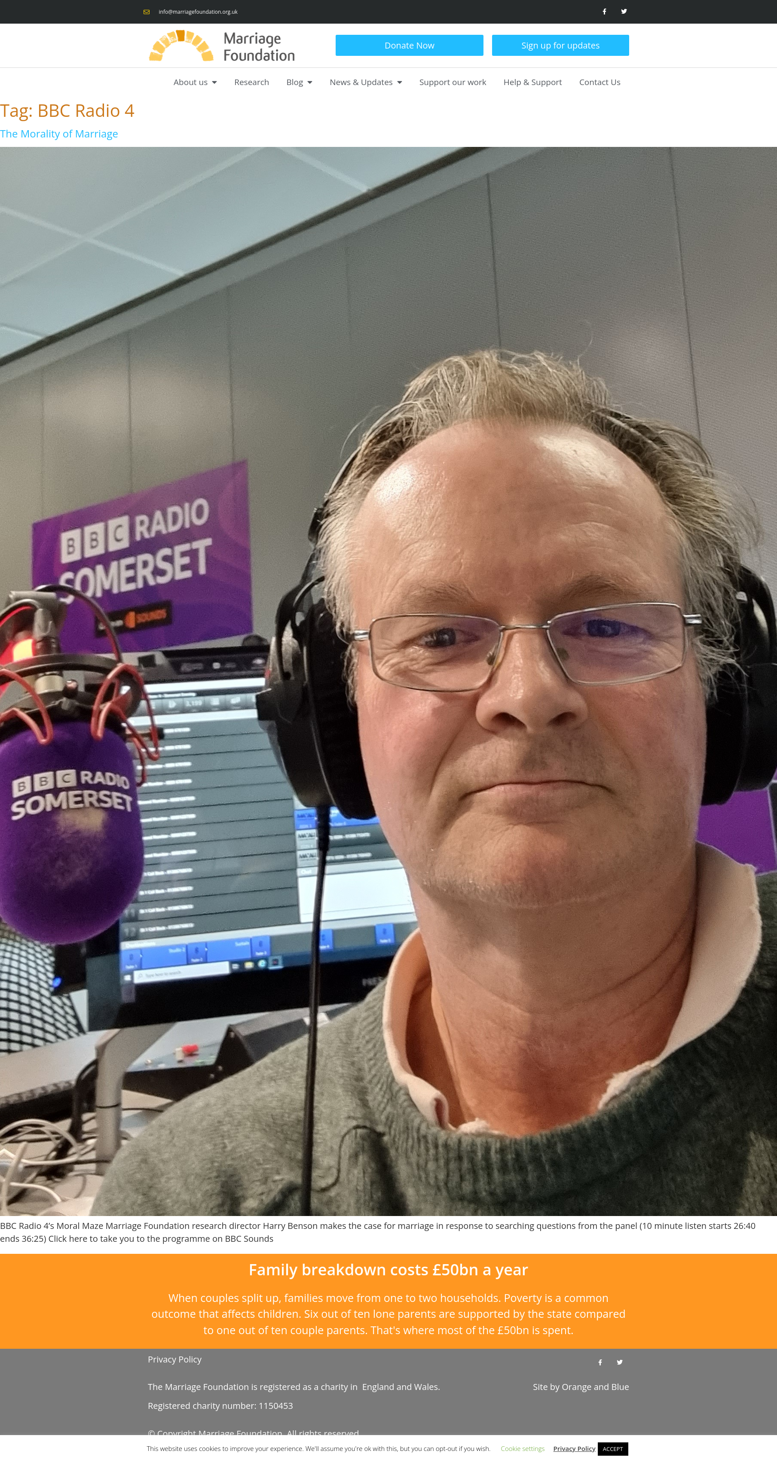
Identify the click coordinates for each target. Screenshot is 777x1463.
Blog (299, 81)
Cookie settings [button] (523, 1448)
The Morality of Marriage (59, 133)
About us (195, 81)
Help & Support (533, 82)
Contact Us (600, 82)
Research (251, 82)
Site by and (581, 1387)
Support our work (452, 82)
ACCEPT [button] (613, 1449)
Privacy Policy (175, 1359)
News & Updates (366, 81)
